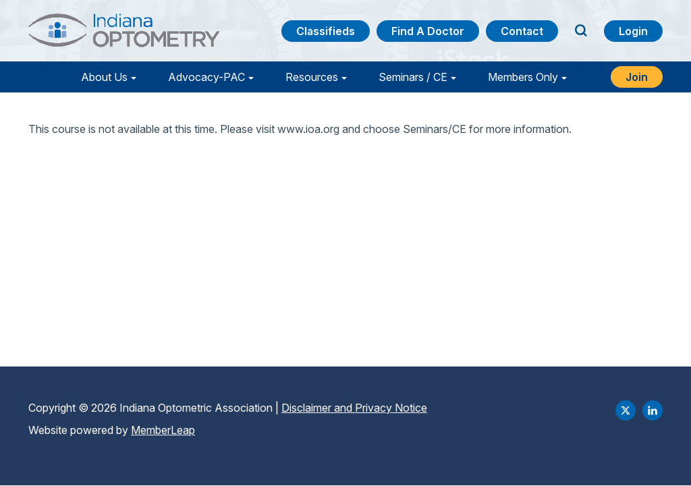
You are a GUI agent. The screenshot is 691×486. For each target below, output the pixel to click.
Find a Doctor (427, 31)
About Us (104, 77)
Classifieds (325, 31)
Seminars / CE (413, 77)
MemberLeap (163, 430)
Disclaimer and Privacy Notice (354, 407)
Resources (311, 77)
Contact (522, 31)
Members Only (523, 77)
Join (637, 77)
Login (633, 31)
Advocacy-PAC (206, 77)
